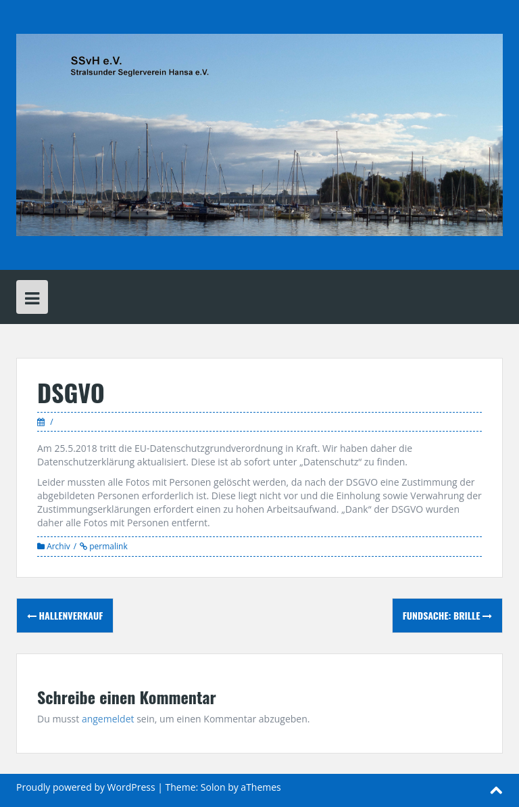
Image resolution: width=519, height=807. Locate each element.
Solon (213, 787)
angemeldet (108, 718)
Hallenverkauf (65, 615)
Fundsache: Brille (447, 615)
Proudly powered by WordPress (85, 787)
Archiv (58, 546)
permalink (107, 546)
